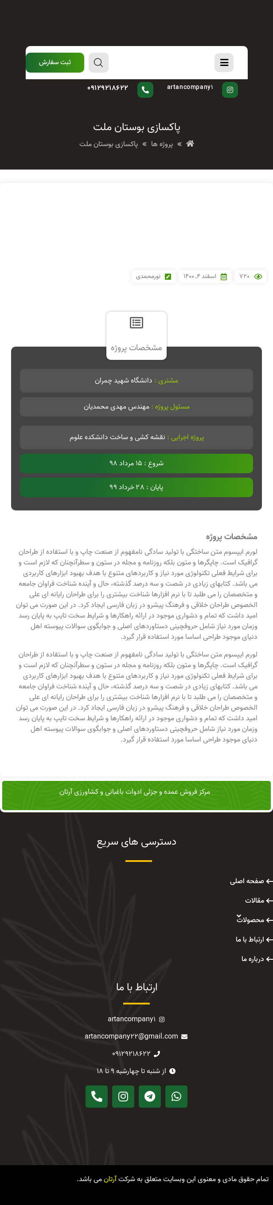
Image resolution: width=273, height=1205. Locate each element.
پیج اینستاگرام (200, 81)
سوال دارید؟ (128, 81)
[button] (55, 63)
